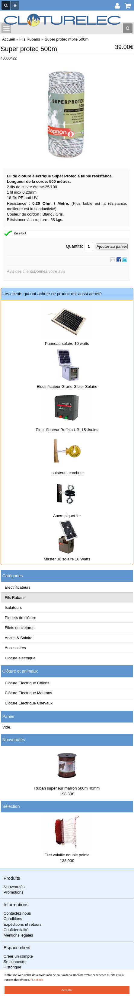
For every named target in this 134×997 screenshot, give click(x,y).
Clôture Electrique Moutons (28, 693)
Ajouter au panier (112, 246)
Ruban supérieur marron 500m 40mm (67, 788)
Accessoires (15, 648)
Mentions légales (18, 935)
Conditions (13, 918)
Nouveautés (13, 739)
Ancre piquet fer (67, 516)
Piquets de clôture (20, 617)
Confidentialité (16, 930)
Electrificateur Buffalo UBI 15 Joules (67, 430)
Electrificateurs (17, 587)
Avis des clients (20, 271)
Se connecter (15, 961)
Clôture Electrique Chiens (27, 683)
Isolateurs (13, 607)
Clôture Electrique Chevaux (29, 703)
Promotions (14, 892)
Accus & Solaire (19, 638)
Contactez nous (17, 913)
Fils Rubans (15, 597)
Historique (12, 967)
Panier (8, 716)
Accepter (67, 990)
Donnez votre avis (49, 271)
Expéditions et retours (23, 924)
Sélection (11, 806)
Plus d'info (36, 980)
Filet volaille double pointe (67, 855)
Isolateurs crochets (66, 473)
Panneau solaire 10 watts (67, 343)
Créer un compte (18, 956)
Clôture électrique (20, 658)
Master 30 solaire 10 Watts (67, 559)
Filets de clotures (19, 627)
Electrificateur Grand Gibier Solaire (67, 386)
